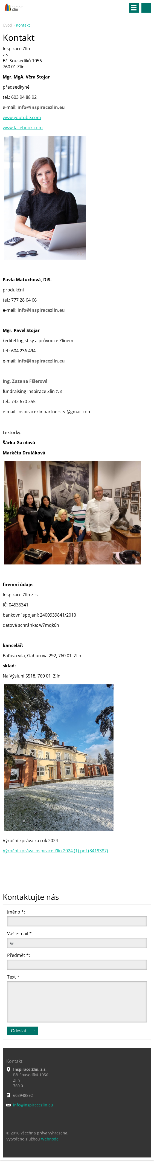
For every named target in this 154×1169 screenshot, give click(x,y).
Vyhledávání (146, 8)
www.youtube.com (22, 117)
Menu (133, 7)
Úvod (7, 25)
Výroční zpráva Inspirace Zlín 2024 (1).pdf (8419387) (55, 851)
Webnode (50, 1139)
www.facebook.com (23, 128)
